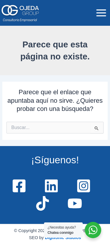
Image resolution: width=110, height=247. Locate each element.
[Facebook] (19, 186)
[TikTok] (42, 203)
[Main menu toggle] (101, 13)
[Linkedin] (51, 186)
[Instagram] (83, 186)
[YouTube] (75, 203)
